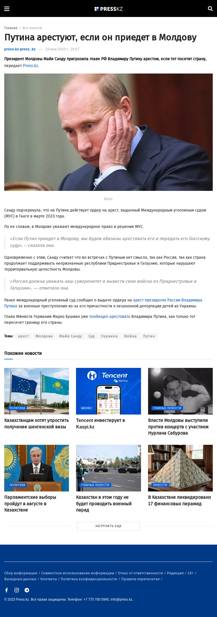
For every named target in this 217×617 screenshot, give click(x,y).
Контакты (49, 579)
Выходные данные (20, 579)
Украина (109, 336)
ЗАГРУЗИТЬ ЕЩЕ (108, 526)
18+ (191, 573)
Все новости (32, 28)
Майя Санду (70, 336)
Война (130, 336)
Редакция (176, 573)
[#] (109, 8)
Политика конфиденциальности (89, 579)
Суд (91, 336)
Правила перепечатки (140, 579)
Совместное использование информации (78, 573)
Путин (149, 336)
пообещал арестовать (109, 316)
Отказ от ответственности (141, 573)
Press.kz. (31, 65)
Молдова (44, 336)
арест (23, 336)
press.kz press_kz (20, 49)
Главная (11, 28)
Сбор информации (21, 573)
